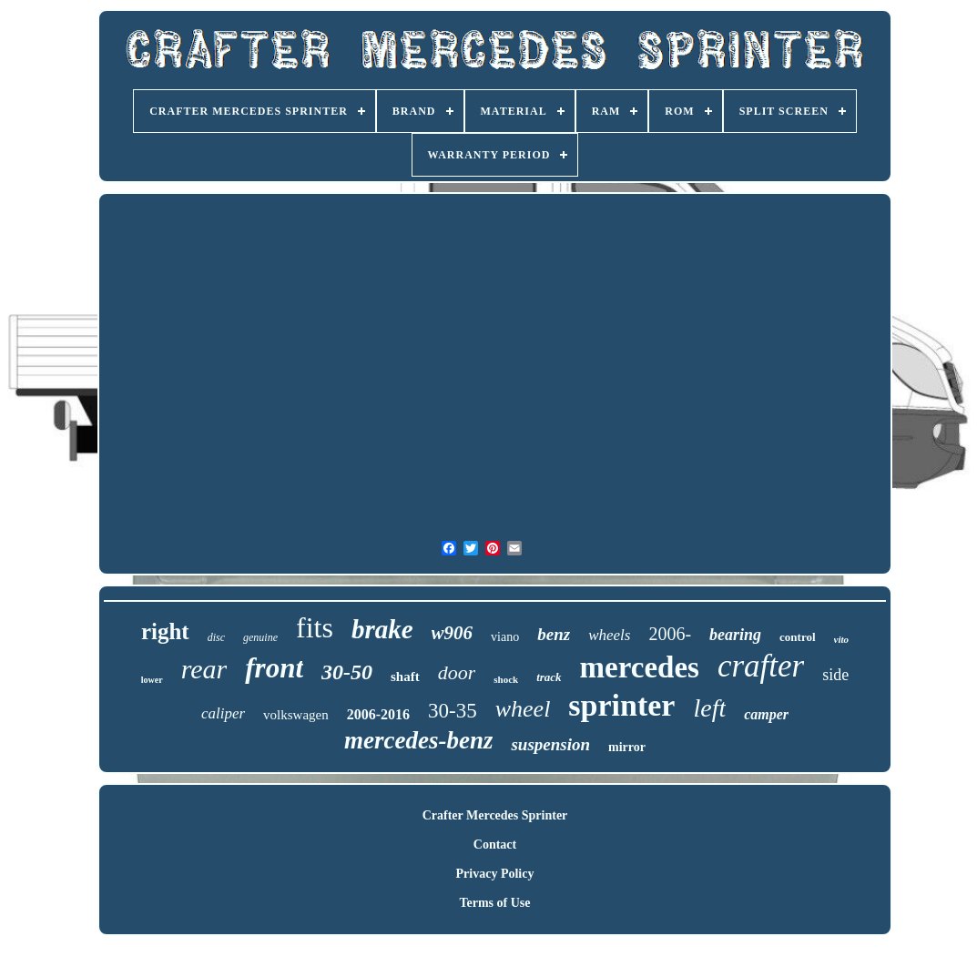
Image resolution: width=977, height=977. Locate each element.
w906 (452, 633)
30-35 (452, 710)
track (548, 677)
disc (216, 637)
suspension (550, 744)
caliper (223, 713)
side (835, 675)
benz (553, 634)
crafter (760, 666)
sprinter (621, 705)
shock (506, 679)
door (457, 672)
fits (314, 627)
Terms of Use (494, 903)
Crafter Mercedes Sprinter (495, 815)
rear (204, 669)
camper (766, 714)
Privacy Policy (495, 873)
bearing (735, 635)
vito (842, 639)
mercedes (639, 667)
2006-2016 (378, 714)
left (709, 708)
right (165, 631)
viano (505, 637)
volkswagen (296, 714)
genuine (260, 637)
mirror (627, 747)
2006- (669, 634)
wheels (609, 635)
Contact (494, 844)
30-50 (346, 672)
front (274, 668)
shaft (405, 676)
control (797, 637)
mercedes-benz (418, 740)
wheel (523, 709)
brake (382, 629)
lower (152, 680)
